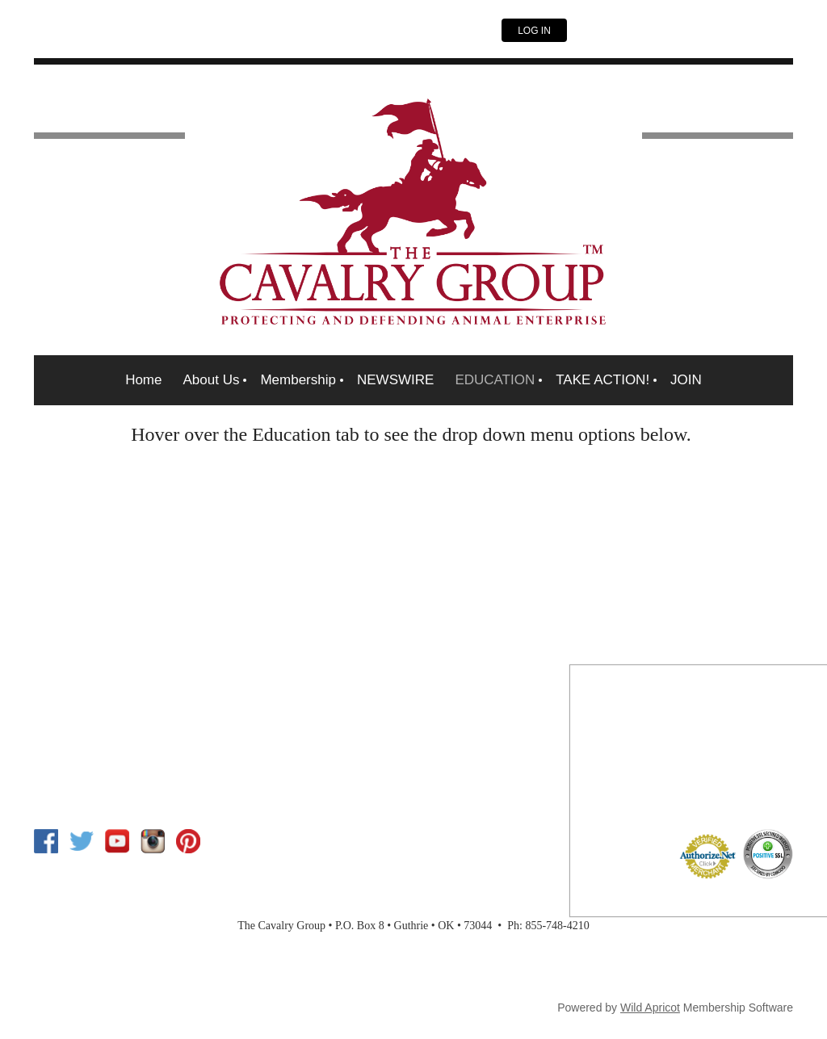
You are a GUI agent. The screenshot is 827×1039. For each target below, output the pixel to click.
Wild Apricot (650, 1007)
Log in (534, 30)
